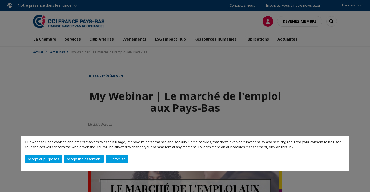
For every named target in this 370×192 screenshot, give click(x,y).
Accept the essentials (84, 159)
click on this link (281, 147)
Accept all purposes (43, 159)
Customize (117, 159)
